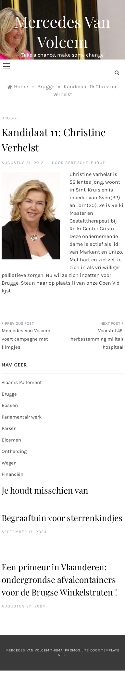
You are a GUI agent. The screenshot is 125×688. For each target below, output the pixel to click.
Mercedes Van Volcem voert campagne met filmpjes (26, 339)
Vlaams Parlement (22, 382)
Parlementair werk (22, 417)
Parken (9, 428)
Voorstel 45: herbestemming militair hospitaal (96, 339)
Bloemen (11, 440)
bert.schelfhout (85, 162)
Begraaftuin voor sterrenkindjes (62, 517)
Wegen (9, 463)
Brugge (10, 118)
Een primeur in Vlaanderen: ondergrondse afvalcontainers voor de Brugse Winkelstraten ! (59, 579)
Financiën (12, 474)
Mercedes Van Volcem (62, 31)
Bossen (10, 405)
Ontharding (14, 451)
